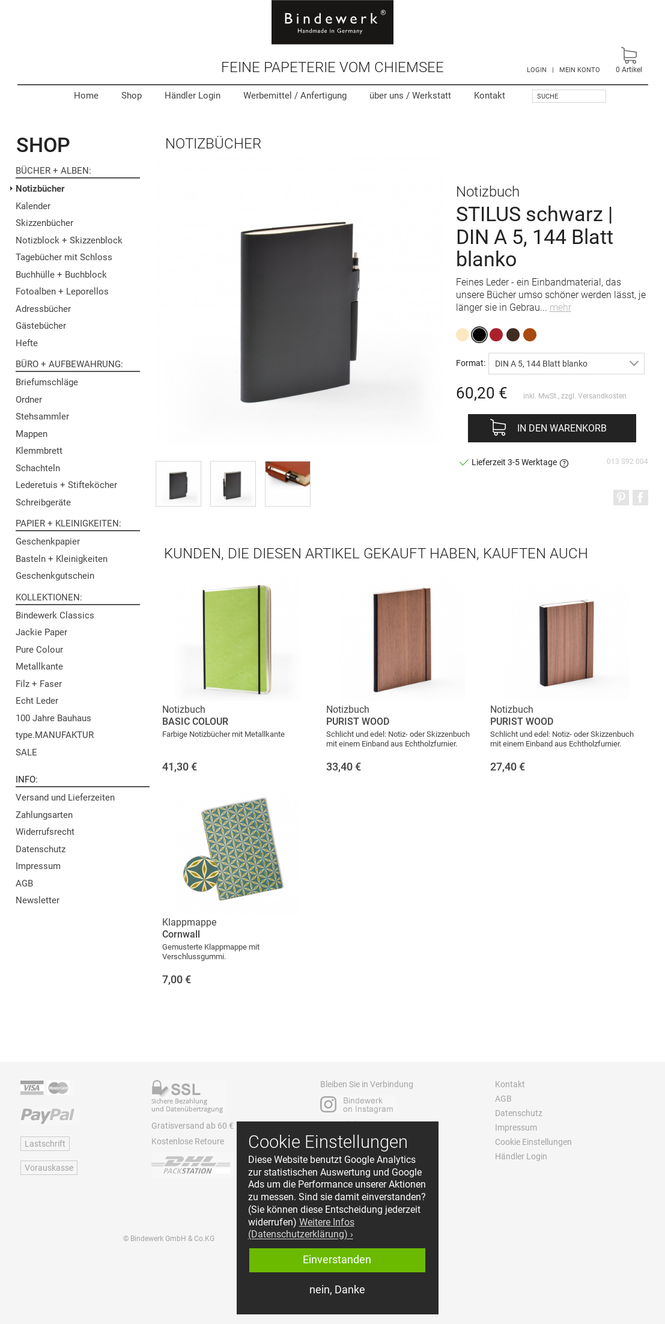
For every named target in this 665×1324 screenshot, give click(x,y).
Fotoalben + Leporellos (62, 291)
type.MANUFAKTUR (55, 735)
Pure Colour (39, 649)
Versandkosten (602, 396)
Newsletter (37, 900)
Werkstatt (410, 95)
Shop (131, 95)
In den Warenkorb (562, 428)
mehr (560, 307)
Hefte (27, 343)
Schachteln (38, 468)
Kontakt (489, 95)
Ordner (29, 399)
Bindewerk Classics (55, 615)
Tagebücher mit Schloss (64, 257)
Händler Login (192, 95)
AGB (24, 883)
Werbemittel (295, 95)
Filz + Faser (39, 684)
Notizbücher (40, 188)
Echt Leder (37, 700)
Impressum (38, 866)
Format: (470, 362)
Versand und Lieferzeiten (65, 797)
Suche (547, 96)
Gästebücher (41, 325)
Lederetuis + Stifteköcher (66, 485)
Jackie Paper (41, 632)
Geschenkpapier (48, 541)
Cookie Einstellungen (533, 1142)
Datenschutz (40, 849)
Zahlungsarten (44, 815)
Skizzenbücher (44, 223)
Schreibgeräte (43, 502)
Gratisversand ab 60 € (192, 1125)
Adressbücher (43, 309)
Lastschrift (45, 1144)
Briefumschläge (47, 382)
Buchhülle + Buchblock (61, 274)
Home (86, 95)
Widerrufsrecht (45, 831)
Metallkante (39, 666)
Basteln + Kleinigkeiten (62, 559)
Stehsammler (42, 416)
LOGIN (537, 70)
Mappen (31, 434)
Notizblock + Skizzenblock (69, 240)
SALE (26, 752)
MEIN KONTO (579, 70)
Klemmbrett (39, 450)
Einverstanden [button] (337, 1260)
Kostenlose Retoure (187, 1141)
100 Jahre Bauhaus (53, 718)
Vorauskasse (49, 1168)
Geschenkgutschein (55, 575)
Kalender (33, 206)
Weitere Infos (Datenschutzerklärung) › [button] (301, 1228)
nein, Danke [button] (337, 1290)
